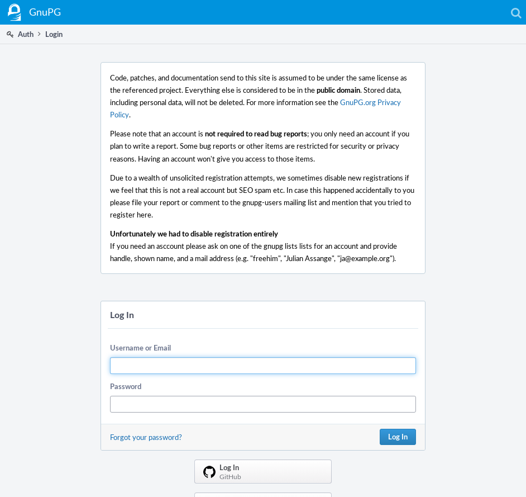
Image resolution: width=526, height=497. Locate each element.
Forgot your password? (146, 437)
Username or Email (140, 348)
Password (125, 386)
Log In (398, 437)
